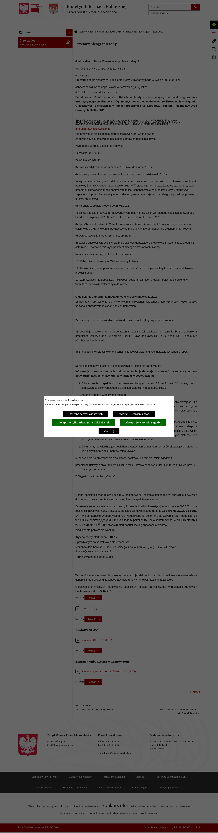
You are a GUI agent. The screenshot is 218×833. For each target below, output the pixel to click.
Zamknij (109, 431)
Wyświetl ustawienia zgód (133, 414)
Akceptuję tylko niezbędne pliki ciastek (84, 422)
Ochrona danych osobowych (86, 414)
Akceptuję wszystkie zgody (142, 422)
